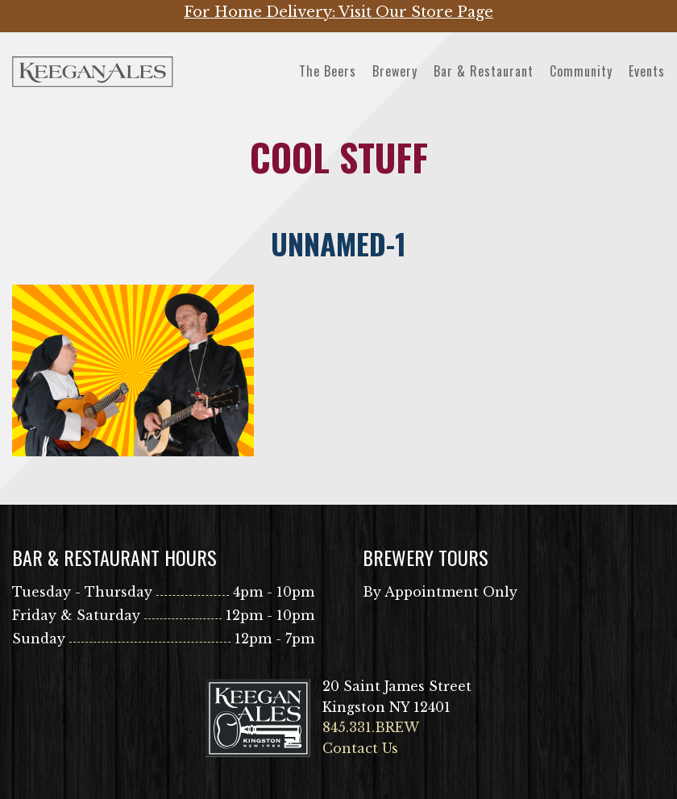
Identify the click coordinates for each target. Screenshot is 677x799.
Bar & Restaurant (484, 71)
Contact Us (360, 748)
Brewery (394, 71)
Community (581, 71)
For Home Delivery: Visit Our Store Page (338, 12)
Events (647, 71)
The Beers (327, 71)
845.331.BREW (370, 727)
